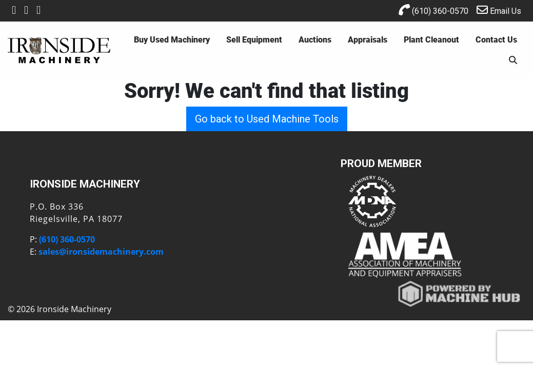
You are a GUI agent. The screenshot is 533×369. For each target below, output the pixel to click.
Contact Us (496, 39)
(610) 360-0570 (433, 10)
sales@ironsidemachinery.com (101, 251)
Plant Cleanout (431, 39)
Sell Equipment (254, 39)
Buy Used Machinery (172, 39)
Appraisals (367, 39)
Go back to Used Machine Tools (267, 119)
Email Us (499, 10)
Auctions (315, 39)
